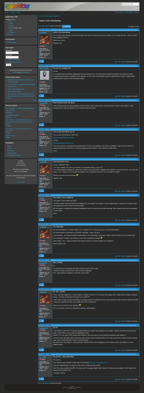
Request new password (14, 62)
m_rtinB (42, 357)
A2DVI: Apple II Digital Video (16, 89)
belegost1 (43, 328)
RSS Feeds (10, 150)
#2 (138, 66)
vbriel (41, 132)
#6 (138, 195)
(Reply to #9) (56, 325)
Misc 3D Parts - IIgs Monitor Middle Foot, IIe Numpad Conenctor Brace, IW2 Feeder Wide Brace (21, 96)
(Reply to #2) (56, 100)
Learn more (9, 34)
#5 (138, 159)
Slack (11, 30)
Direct (15, 72)
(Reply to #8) (56, 289)
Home (7, 12)
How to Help (21, 182)
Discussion (48, 16)
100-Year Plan (128, 12)
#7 (138, 224)
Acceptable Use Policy (13, 155)
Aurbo (8, 137)
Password (9, 55)
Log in (40, 26)
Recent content (11, 42)
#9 (138, 289)
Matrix (11, 23)
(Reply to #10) (57, 354)
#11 (137, 354)
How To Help (119, 12)
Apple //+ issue (10, 135)
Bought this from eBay (14, 91)
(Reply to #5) (56, 195)
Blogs (9, 146)
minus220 (43, 103)
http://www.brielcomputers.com (63, 143)
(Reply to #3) (56, 129)
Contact (136, 12)
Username (9, 50)
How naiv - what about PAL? (98, 362)
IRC (10, 21)
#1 (138, 30)
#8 (138, 260)
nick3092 (8, 126)
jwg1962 (8, 117)
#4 (138, 129)
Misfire (11, 28)
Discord (11, 26)
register (46, 26)
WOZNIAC (9, 112)
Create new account (13, 59)
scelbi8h (42, 33)
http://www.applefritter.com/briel (63, 137)
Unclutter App (25, 72)
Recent (18, 12)
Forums (12, 12)
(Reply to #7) (56, 260)
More (34, 100)
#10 (137, 325)
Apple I (56, 16)
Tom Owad (43, 69)
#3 (138, 100)
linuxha (8, 133)
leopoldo (43, 263)
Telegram (12, 32)
